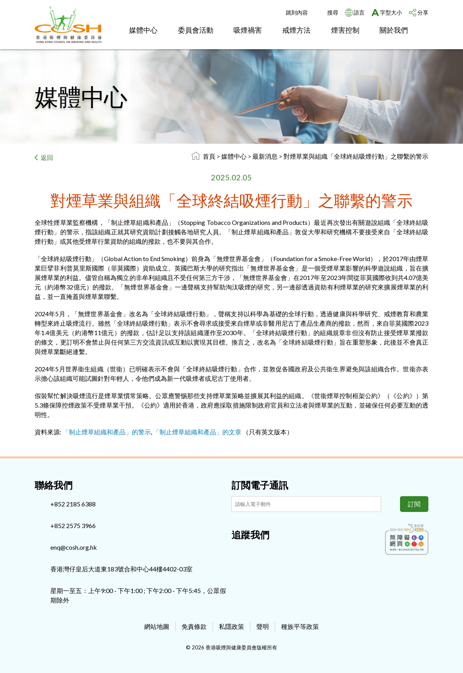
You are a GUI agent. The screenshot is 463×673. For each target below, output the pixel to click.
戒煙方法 (296, 30)
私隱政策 (231, 626)
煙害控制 (345, 30)
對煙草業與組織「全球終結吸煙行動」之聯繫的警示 (355, 156)
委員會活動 (195, 30)
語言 (359, 12)
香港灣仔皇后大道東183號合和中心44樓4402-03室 (121, 569)
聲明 (262, 626)
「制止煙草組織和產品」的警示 (107, 432)
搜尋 (332, 12)
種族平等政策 (300, 626)
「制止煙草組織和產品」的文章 (197, 432)
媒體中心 (143, 30)
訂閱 (414, 504)
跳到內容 (297, 12)
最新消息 (265, 156)
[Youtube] (263, 552)
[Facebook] (237, 552)
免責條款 (194, 626)
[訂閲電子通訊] (306, 504)
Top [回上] (444, 654)
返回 (47, 157)
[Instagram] (250, 552)
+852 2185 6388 (73, 504)
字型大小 (391, 12)
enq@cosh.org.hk (73, 547)
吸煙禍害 (247, 30)
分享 (422, 12)
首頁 (209, 156)
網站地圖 (156, 626)
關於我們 (394, 30)
